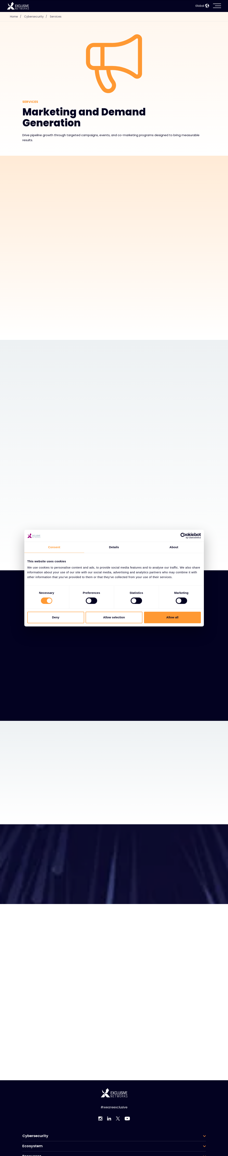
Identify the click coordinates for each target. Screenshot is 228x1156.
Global (202, 6)
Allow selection (114, 617)
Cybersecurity (37, 17)
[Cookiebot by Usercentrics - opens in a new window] (183, 536)
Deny (55, 617)
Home (17, 17)
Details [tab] (114, 547)
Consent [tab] (54, 547)
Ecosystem (32, 1146)
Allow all (172, 617)
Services (56, 17)
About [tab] (174, 547)
